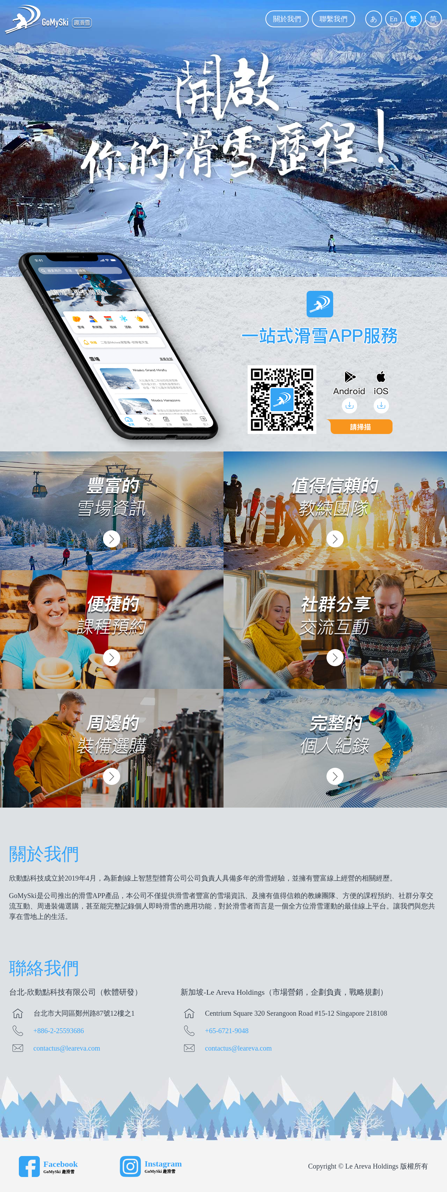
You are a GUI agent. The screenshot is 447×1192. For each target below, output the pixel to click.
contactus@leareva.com (67, 1048)
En (393, 19)
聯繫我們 (333, 19)
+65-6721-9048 (227, 1031)
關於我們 (287, 19)
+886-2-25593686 (59, 1031)
